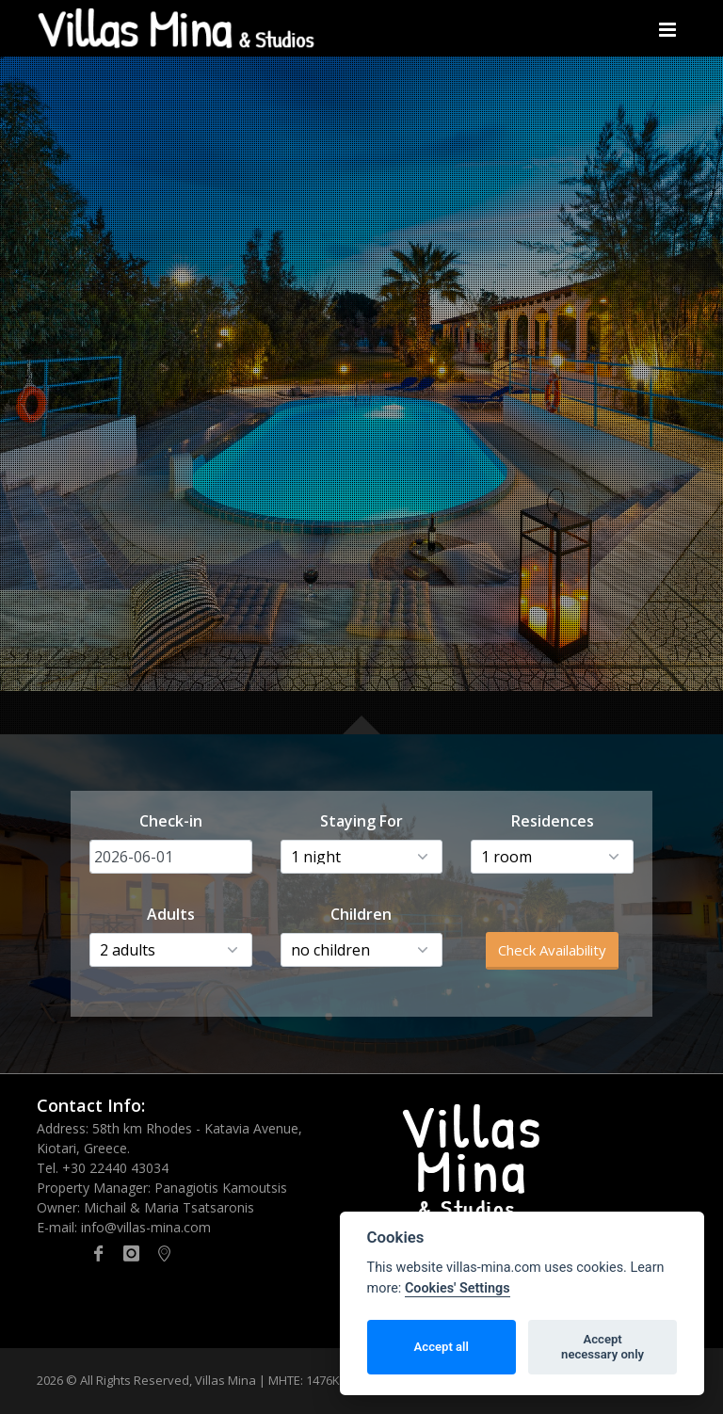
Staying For (361, 821)
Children (361, 914)
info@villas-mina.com (146, 1227)
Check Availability (552, 949)
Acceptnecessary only (602, 1346)
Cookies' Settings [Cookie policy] (457, 1288)
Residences (552, 821)
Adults (171, 914)
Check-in (170, 821)
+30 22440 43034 (115, 1168)
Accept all (441, 1347)
